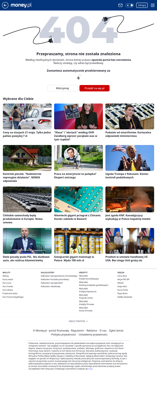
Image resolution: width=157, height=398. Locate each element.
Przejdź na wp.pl (94, 88)
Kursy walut (8, 279)
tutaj (90, 368)
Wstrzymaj (62, 88)
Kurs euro (7, 283)
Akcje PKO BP (123, 279)
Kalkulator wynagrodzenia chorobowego (59, 276)
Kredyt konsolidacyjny (89, 278)
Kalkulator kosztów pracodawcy (55, 279)
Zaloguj (142, 5)
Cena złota (122, 276)
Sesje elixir (122, 286)
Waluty (6, 276)
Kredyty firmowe (86, 304)
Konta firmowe (85, 310)
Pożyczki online (86, 298)
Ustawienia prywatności (92, 334)
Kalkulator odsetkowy (50, 286)
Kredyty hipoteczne (87, 291)
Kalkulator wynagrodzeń (52, 283)
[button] (130, 5)
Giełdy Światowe (124, 297)
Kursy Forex (122, 290)
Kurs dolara (8, 290)
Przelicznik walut (10, 293)
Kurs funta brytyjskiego (13, 297)
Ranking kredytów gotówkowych (93, 285)
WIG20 (120, 283)
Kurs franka (8, 286)
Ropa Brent (122, 293)
